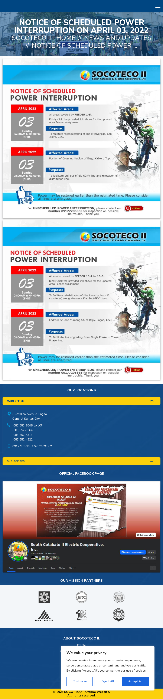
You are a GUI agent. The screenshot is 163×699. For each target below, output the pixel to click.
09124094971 (43, 446)
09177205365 (21, 446)
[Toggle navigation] (157, 6)
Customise (80, 681)
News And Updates (117, 38)
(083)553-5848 (22, 425)
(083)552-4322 (22, 440)
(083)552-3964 (22, 430)
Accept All (135, 681)
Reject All (107, 681)
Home (65, 38)
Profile (81, 645)
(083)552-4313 (22, 435)
